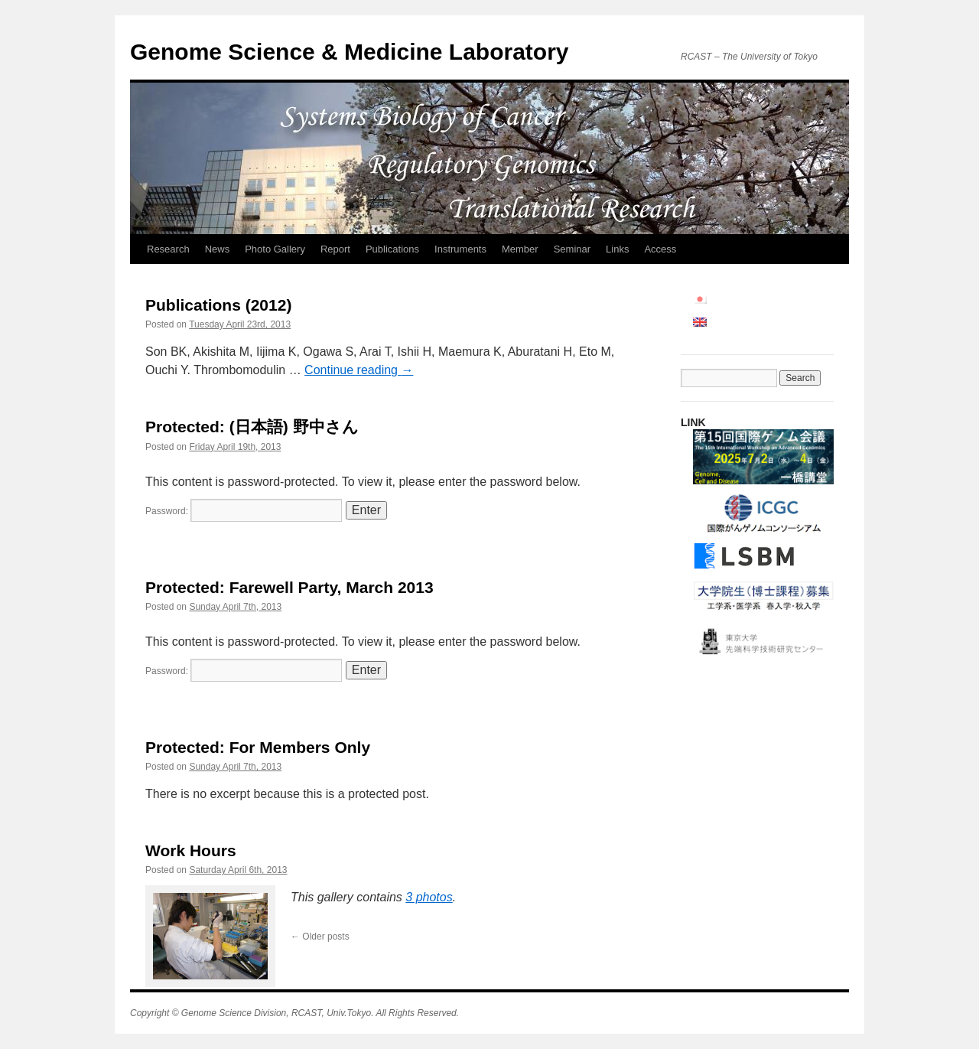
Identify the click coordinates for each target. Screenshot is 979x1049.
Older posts (320, 936)
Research (168, 249)
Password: (243, 511)
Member (520, 249)
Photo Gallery (275, 249)
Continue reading (358, 369)
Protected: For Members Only (257, 747)
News (217, 249)
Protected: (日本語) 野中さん (252, 426)
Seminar (572, 249)
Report (335, 249)
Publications (392, 249)
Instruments (460, 249)
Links (617, 249)
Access (660, 249)
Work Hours (190, 850)
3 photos (428, 897)
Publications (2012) (218, 305)
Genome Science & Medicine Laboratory (349, 51)
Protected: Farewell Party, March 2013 (289, 587)
